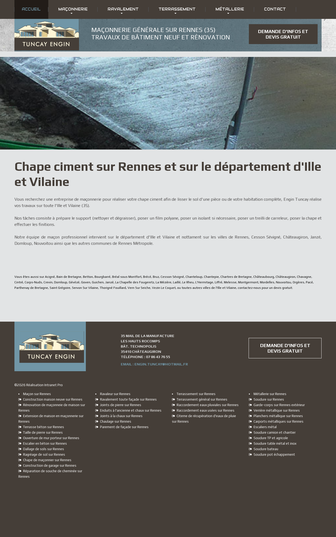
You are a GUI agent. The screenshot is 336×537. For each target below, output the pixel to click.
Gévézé (74, 282)
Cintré (18, 282)
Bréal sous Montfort (126, 277)
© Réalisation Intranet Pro (38, 385)
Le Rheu (188, 282)
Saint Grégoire (60, 288)
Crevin (48, 282)
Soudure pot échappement (272, 454)
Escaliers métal (263, 427)
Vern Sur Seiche (139, 288)
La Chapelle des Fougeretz (134, 282)
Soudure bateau (263, 449)
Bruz (156, 277)
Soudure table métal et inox (272, 443)
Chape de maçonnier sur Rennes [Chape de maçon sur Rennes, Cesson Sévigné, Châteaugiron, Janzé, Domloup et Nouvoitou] (44, 460)
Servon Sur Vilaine (85, 288)
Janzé (109, 282)
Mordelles (267, 282)
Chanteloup (194, 277)
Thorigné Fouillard (113, 288)
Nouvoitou (283, 282)
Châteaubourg (263, 277)
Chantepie (211, 277)
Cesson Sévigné (172, 277)
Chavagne (304, 277)
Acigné (50, 277)
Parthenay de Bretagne (31, 288)
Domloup (60, 282)
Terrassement (177, 9)
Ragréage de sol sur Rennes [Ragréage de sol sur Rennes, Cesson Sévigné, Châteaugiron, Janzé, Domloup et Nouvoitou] (41, 454)
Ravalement (123, 9)
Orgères (298, 282)
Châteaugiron (285, 277)
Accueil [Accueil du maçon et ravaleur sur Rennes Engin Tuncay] (31, 9)
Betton (88, 277)
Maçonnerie (73, 9)
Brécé (147, 277)
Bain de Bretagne (68, 277)
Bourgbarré (102, 277)
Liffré (218, 282)
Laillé (177, 282)
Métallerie (230, 9)
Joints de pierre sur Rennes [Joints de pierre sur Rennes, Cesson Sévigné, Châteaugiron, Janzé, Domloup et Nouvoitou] (118, 405)
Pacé (309, 282)
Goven (85, 282)
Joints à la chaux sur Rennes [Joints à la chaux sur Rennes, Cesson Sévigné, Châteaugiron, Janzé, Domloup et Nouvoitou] (119, 416)
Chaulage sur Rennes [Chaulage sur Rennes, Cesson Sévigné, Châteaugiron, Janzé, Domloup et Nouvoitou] (113, 421)
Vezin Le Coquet (164, 288)
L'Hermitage (204, 282)
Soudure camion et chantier (272, 432)
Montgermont (248, 282)
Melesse (230, 282)
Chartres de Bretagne (236, 277)
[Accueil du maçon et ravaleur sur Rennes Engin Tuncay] (46, 23)
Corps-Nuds (33, 282)
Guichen (98, 282)
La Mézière (163, 282)
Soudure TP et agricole (268, 438)
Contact (275, 9)
